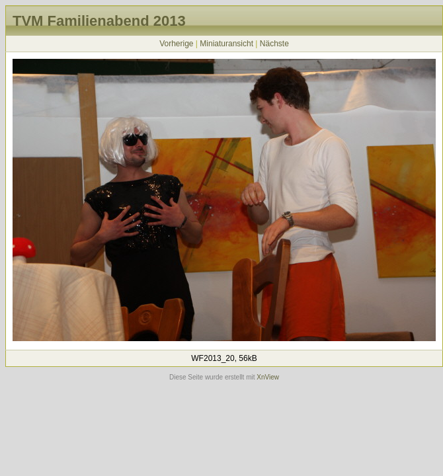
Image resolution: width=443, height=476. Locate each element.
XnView (268, 377)
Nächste (274, 43)
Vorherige (176, 43)
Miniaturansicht (226, 43)
